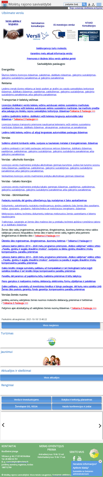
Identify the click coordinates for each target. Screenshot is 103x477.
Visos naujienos (51, 325)
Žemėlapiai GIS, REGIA (26, 406)
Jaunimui (6, 352)
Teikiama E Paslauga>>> (80, 240)
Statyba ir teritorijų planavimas (76, 399)
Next (99, 425)
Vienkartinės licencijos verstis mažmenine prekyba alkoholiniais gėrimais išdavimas (43, 176)
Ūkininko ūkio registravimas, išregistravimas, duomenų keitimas (34, 240)
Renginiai (7, 385)
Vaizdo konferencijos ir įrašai (76, 406)
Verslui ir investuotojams (26, 399)
